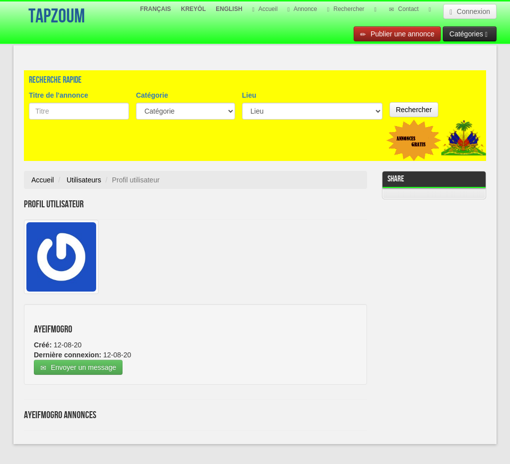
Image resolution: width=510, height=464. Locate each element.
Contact (404, 8)
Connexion (470, 11)
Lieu (249, 95)
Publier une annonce (397, 34)
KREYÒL (193, 8)
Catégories (468, 34)
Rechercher (346, 8)
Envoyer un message (78, 367)
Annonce (302, 8)
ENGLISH (229, 8)
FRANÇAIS (155, 8)
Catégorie (152, 95)
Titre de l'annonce (58, 95)
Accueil (265, 8)
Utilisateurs (84, 180)
